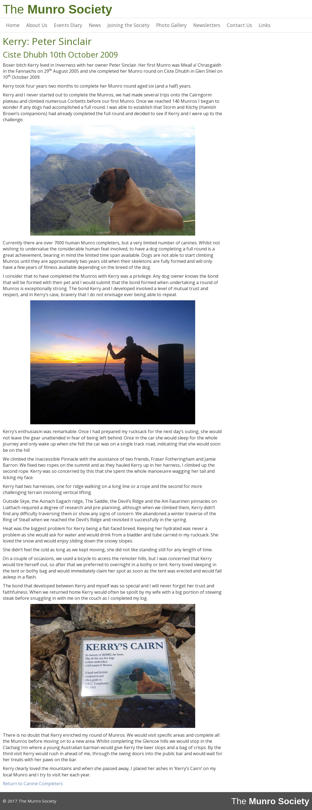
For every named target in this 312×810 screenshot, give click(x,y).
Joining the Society (128, 25)
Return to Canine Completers (33, 784)
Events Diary (68, 25)
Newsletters (206, 25)
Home (13, 25)
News (95, 25)
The (57, 9)
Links (264, 25)
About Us (36, 25)
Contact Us (239, 25)
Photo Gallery (171, 25)
